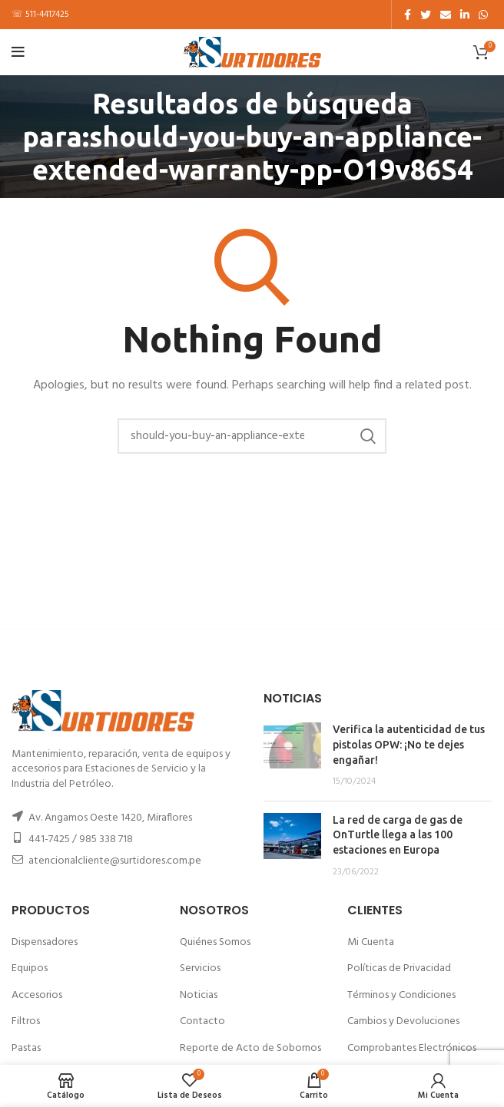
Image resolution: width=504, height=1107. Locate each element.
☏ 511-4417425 (40, 14)
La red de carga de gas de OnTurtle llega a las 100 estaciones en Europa (398, 835)
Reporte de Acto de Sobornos (250, 1048)
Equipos (30, 968)
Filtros (26, 1021)
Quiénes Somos (215, 942)
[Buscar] (252, 436)
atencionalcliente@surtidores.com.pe (114, 861)
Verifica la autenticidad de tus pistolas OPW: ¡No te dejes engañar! (409, 744)
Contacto (202, 1021)
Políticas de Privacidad (399, 968)
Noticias (198, 995)
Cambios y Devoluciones (403, 1021)
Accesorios (37, 995)
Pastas (26, 1048)
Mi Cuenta (370, 942)
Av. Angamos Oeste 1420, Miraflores (110, 818)
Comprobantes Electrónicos (411, 1048)
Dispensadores (45, 942)
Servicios (200, 968)
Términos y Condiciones (401, 995)
